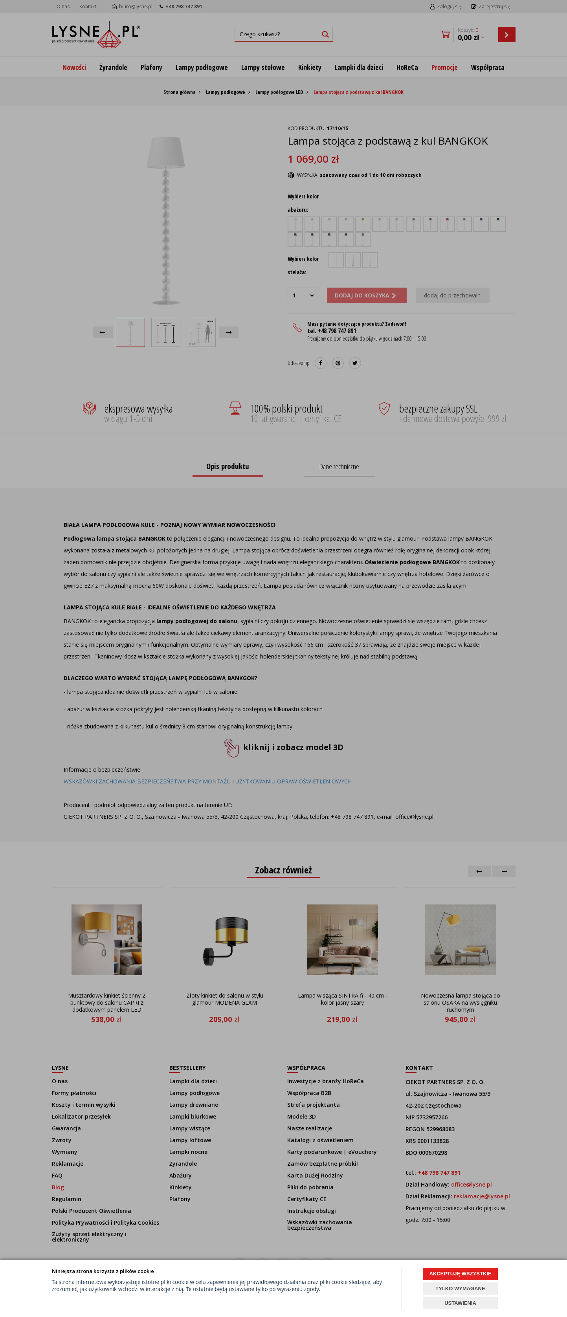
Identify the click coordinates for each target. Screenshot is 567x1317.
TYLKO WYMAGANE (460, 1288)
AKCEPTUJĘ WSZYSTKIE (460, 1274)
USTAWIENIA (460, 1303)
